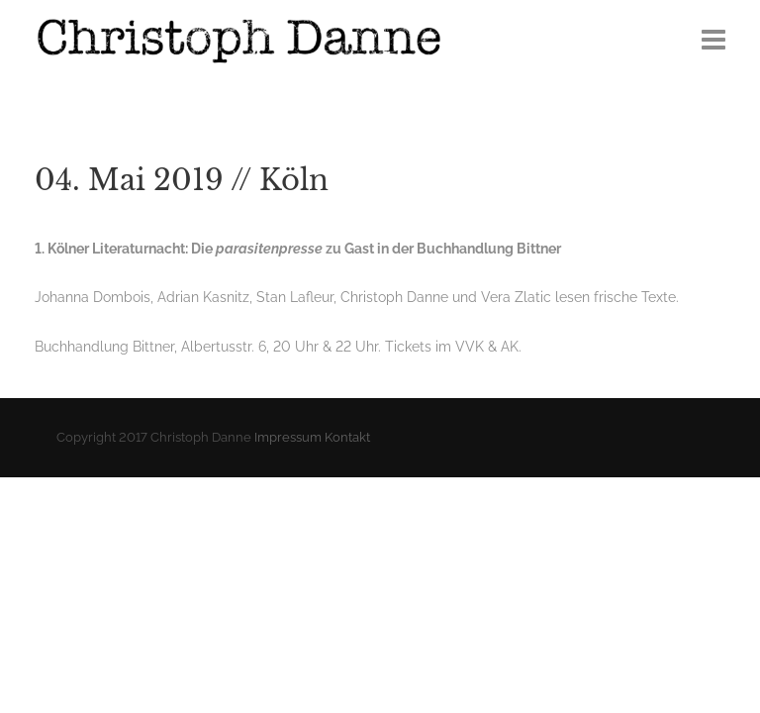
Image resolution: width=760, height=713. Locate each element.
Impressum (288, 437)
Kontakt (347, 437)
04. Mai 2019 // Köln (182, 180)
